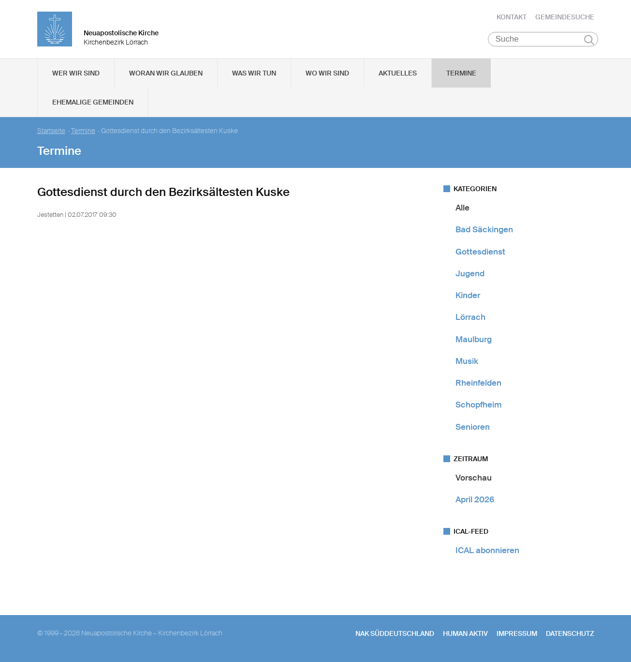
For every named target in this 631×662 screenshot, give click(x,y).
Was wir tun (254, 73)
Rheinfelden (478, 382)
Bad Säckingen (484, 229)
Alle (462, 207)
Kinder (467, 295)
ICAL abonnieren (487, 550)
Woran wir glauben (166, 73)
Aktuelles (398, 73)
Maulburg (473, 339)
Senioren (472, 426)
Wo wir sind (327, 73)
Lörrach (470, 317)
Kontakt (512, 17)
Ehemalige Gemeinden (92, 102)
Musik (466, 361)
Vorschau (473, 477)
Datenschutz (570, 633)
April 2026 (474, 499)
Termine (461, 73)
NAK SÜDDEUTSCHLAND (394, 633)
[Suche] (543, 39)
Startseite (51, 131)
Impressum (517, 633)
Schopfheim (478, 404)
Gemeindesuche (564, 17)
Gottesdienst (480, 251)
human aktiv (465, 633)
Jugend (469, 273)
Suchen (589, 40)
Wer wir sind (76, 73)
